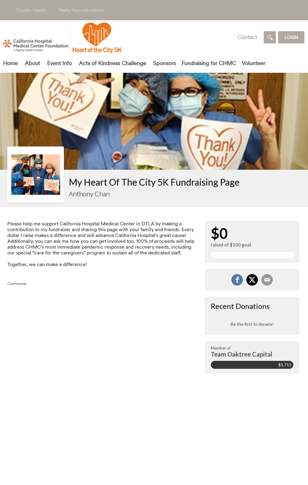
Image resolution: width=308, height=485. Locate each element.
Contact (247, 37)
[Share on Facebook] (237, 279)
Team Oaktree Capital (241, 354)
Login (291, 37)
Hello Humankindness (81, 10)
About (32, 63)
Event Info (59, 63)
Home (10, 63)
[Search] (270, 37)
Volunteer (253, 63)
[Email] (267, 279)
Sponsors (164, 63)
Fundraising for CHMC (209, 63)
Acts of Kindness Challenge (112, 63)
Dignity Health (31, 10)
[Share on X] (252, 279)
